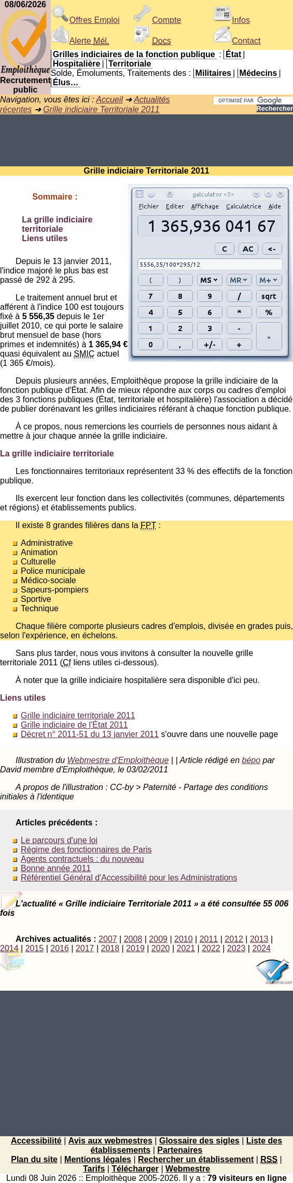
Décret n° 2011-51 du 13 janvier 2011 (90, 734)
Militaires (213, 73)
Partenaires (179, 1150)
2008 (133, 939)
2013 (259, 939)
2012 (234, 939)
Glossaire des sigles (199, 1140)
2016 (59, 948)
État (233, 54)
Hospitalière (77, 63)
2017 (85, 948)
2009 (158, 939)
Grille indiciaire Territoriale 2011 (101, 109)
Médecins (258, 73)
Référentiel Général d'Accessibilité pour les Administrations (129, 877)
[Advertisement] (146, 140)
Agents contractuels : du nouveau (82, 859)
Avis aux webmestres (110, 1140)
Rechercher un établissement (196, 1159)
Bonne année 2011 (56, 868)
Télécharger (135, 1168)
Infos (231, 20)
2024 (261, 948)
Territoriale (129, 63)
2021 (185, 948)
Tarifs (94, 1168)
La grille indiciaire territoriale (57, 224)
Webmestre (187, 1168)
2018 (110, 948)
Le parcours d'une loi (59, 840)
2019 (135, 948)
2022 (211, 948)
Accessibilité (36, 1140)
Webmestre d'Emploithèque (118, 760)
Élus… (66, 82)
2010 (183, 939)
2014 (9, 948)
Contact (236, 40)
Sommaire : (54, 196)
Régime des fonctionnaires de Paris (86, 849)
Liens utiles (44, 238)
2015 (34, 948)
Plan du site (34, 1159)
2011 (209, 939)
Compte (157, 20)
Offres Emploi (85, 20)
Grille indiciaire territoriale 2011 (78, 715)
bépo (251, 760)
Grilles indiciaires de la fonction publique (134, 54)
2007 (108, 939)
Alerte (80, 40)
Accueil (109, 99)
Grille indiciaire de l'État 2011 (74, 724)
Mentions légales (97, 1159)
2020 (160, 948)
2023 (236, 948)
